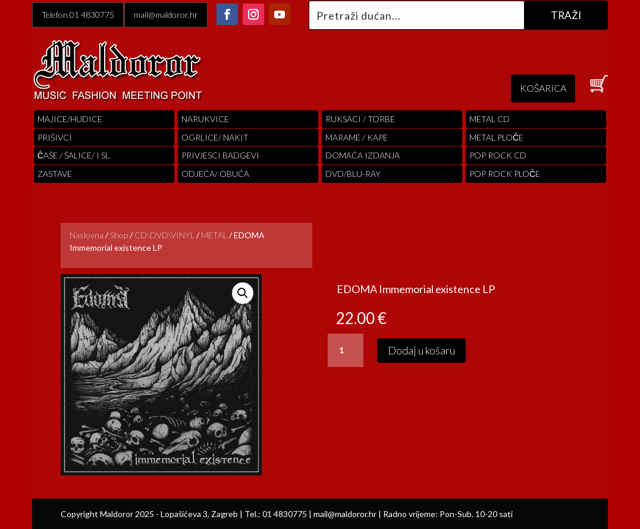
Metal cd (489, 119)
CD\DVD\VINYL (164, 235)
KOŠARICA (543, 88)
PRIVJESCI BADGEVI (220, 155)
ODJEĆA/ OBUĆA (215, 174)
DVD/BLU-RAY (353, 174)
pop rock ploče (504, 174)
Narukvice (205, 119)
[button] (242, 293)
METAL (214, 235)
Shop (119, 235)
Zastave (54, 174)
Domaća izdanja (362, 155)
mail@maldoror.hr (166, 15)
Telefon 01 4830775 (78, 15)
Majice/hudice (69, 119)
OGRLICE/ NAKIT (215, 137)
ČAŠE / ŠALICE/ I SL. (74, 155)
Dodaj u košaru (421, 350)
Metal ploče (496, 137)
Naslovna (86, 235)
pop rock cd (497, 155)
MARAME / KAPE (356, 137)
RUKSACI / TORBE (360, 119)
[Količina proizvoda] (345, 350)
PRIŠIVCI (54, 137)
